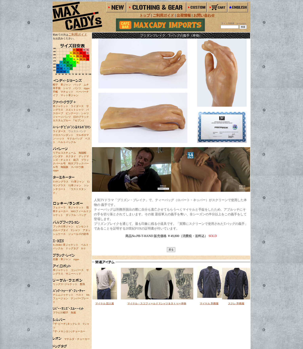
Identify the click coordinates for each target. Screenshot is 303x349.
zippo (86, 88)
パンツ (77, 88)
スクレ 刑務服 (236, 303)
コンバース (77, 270)
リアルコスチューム (64, 152)
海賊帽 (82, 152)
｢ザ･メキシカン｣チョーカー (69, 331)
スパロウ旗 (77, 167)
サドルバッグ (74, 138)
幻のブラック (81, 116)
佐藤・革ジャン (62, 259)
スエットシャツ (75, 109)
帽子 (55, 84)
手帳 (55, 91)
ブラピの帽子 (60, 312)
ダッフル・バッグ (76, 215)
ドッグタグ (72, 248)
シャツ (67, 88)
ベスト (80, 294)
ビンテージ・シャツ (77, 113)
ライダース (77, 106)
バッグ (77, 84)
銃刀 (76, 159)
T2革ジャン (74, 185)
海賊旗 (64, 167)
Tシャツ (75, 230)
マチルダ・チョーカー (77, 339)
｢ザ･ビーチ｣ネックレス (66, 323)
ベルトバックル (67, 142)
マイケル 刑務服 (209, 303)
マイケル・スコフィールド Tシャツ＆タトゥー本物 (156, 303)
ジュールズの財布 (78, 233)
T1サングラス (60, 181)
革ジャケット (60, 106)
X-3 (83, 248)
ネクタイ (71, 156)
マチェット (67, 91)
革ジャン (66, 84)
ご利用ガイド (77, 34)
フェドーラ (59, 207)
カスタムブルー (62, 120)
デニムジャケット (63, 294)
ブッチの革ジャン (63, 226)
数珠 (82, 284)
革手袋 (57, 88)
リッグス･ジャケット (65, 284)
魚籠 (73, 312)
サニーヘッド (73, 273)
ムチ (86, 84)
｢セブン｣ (78, 120)
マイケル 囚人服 (104, 303)
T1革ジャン (77, 181)
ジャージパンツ (62, 116)
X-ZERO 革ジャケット (65, 244)
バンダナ (58, 156)
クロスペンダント (63, 135)
